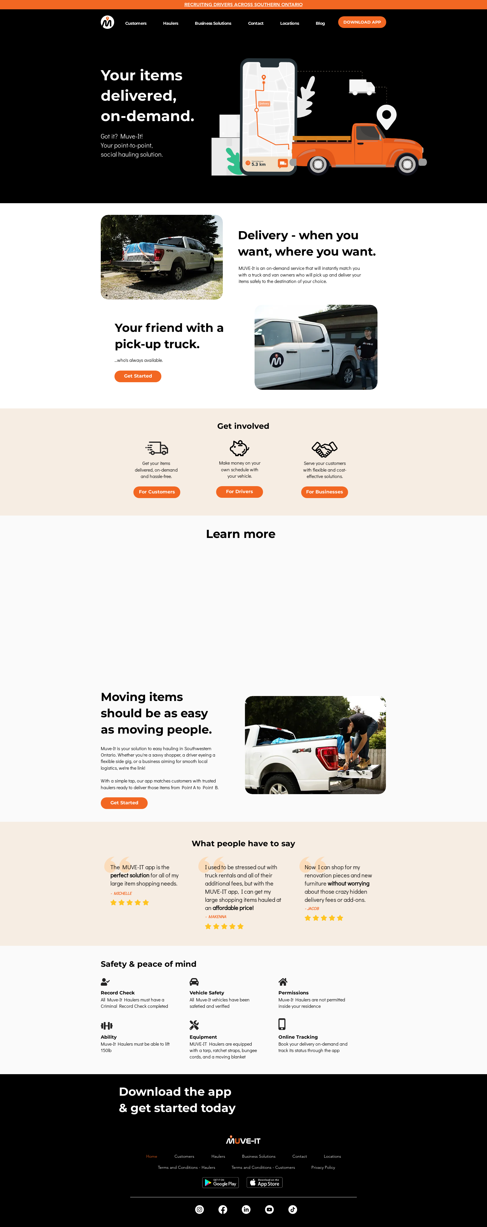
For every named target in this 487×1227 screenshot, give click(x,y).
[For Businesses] (324, 492)
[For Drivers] (239, 492)
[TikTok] (292, 1209)
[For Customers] (156, 492)
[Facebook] (222, 1209)
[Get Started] (137, 376)
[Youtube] (269, 1209)
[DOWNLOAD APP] (362, 22)
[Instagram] (199, 1209)
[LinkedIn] (246, 1209)
